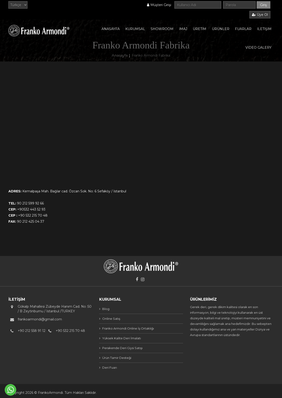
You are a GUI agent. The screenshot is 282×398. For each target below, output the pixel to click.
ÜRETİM (199, 29)
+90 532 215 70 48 (33, 215)
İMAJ (183, 29)
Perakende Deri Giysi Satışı (122, 348)
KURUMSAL (135, 29)
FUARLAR (243, 29)
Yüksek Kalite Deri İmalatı (121, 338)
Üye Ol (260, 15)
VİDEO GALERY (258, 47)
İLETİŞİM (264, 29)
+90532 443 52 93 (31, 209)
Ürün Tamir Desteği (116, 358)
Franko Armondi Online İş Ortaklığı (128, 328)
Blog (105, 309)
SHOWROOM (162, 29)
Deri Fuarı (109, 367)
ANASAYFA (111, 29)
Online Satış (111, 318)
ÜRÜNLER (220, 29)
